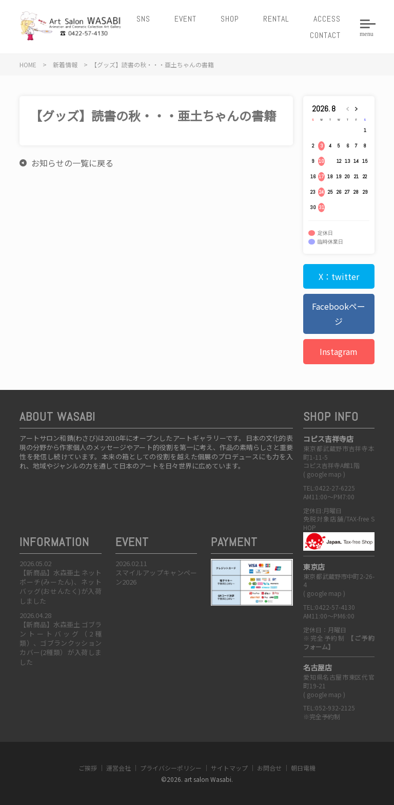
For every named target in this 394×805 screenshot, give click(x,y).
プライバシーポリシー (171, 767)
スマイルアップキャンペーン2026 (156, 577)
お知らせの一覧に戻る (72, 163)
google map (324, 474)
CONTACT (325, 35)
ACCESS (327, 18)
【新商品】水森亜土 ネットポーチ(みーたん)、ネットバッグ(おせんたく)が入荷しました (60, 587)
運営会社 (118, 767)
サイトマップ (229, 767)
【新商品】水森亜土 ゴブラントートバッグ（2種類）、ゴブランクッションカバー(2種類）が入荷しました (60, 643)
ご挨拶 (87, 767)
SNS (143, 18)
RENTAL (276, 18)
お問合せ (269, 767)
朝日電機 (303, 767)
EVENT (185, 18)
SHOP (230, 18)
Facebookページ (338, 313)
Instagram (339, 351)
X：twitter (339, 276)
